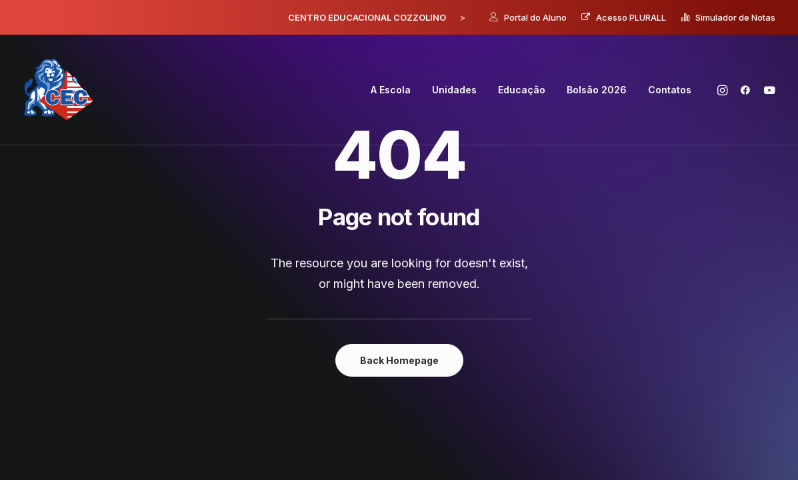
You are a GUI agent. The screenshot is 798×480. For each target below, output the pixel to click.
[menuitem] (528, 17)
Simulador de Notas (735, 17)
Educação (521, 89)
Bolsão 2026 (597, 89)
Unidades (454, 89)
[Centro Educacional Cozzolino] (59, 90)
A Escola (391, 89)
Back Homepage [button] (399, 360)
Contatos (669, 89)
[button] (724, 90)
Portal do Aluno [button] (535, 17)
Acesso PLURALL (631, 17)
